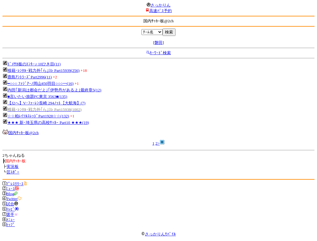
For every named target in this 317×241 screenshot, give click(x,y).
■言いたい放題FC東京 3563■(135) (37, 96)
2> (157, 143)
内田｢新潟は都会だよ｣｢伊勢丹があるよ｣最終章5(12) (54, 90)
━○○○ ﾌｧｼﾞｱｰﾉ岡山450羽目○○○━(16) (40, 83)
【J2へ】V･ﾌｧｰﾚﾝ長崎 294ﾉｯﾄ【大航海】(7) (46, 103)
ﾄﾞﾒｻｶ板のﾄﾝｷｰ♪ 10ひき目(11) (34, 64)
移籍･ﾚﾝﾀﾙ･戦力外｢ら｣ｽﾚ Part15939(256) (43, 70)
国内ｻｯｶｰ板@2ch (23, 132)
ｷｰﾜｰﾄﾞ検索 (160, 52)
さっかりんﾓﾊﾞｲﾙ (158, 234)
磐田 (158, 42)
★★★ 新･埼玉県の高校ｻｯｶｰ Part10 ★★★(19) (48, 122)
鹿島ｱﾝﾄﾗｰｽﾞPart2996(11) (29, 77)
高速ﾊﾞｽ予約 (160, 10)
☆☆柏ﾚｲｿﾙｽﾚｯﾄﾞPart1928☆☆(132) (38, 116)
